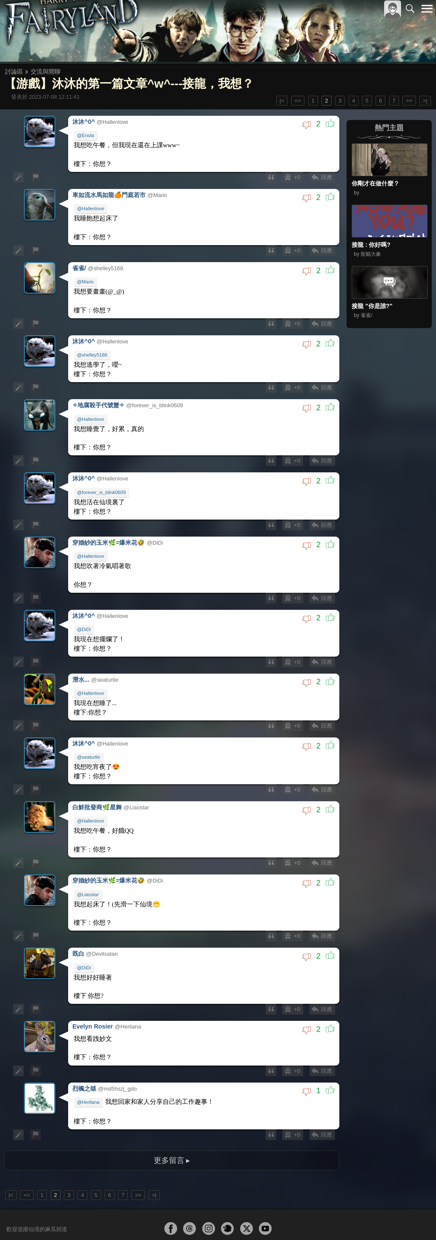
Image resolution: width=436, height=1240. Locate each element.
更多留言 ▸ (171, 1116)
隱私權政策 (383, 1219)
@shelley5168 (93, 345)
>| (425, 100)
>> (409, 100)
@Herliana (89, 1060)
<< (298, 100)
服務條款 (352, 1219)
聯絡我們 (413, 1219)
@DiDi (85, 608)
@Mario (86, 274)
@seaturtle (89, 730)
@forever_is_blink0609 (102, 476)
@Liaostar (89, 862)
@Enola (86, 134)
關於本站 (325, 1219)
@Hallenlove (91, 204)
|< (282, 100)
